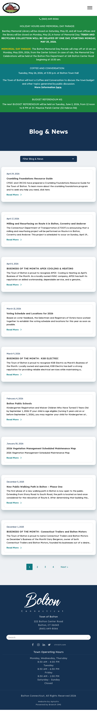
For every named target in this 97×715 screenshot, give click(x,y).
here (58, 87)
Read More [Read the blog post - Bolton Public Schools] (15, 423)
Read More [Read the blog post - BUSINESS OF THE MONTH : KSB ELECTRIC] (15, 378)
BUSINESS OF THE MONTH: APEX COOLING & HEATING (40, 270)
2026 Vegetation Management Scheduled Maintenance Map (41, 452)
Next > (64, 572)
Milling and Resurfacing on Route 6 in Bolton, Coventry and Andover (46, 224)
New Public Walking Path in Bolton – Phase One (34, 490)
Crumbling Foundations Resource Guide (30, 178)
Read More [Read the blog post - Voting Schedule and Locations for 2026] (15, 332)
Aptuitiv (55, 706)
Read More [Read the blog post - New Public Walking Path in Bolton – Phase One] (15, 507)
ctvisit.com (60, 650)
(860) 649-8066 (49, 18)
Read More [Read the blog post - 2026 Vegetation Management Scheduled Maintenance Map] (15, 462)
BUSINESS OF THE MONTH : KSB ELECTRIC (32, 361)
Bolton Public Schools (19, 406)
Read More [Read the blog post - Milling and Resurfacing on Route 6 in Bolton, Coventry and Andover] (15, 241)
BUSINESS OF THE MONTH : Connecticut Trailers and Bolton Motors (47, 536)
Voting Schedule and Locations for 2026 (30, 315)
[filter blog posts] (48, 159)
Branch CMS (55, 709)
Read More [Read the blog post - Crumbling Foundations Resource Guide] (15, 195)
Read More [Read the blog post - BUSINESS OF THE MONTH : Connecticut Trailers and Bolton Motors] (15, 553)
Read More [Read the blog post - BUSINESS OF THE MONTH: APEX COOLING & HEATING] (15, 286)
